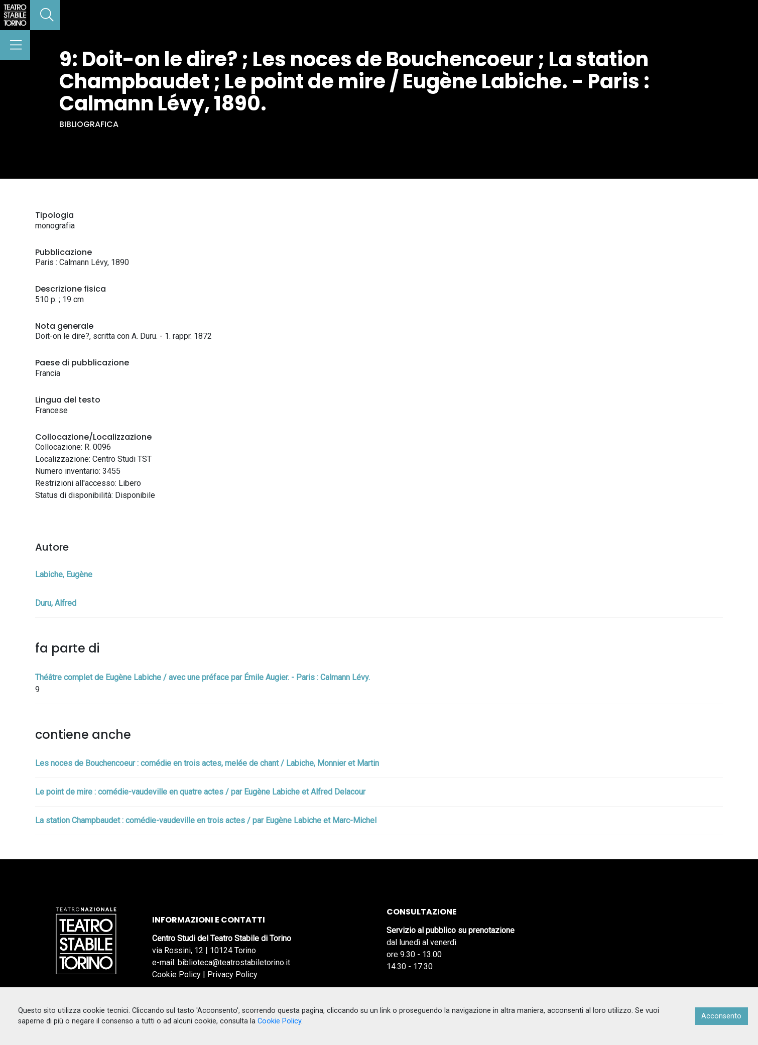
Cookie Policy (176, 974)
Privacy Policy (232, 974)
